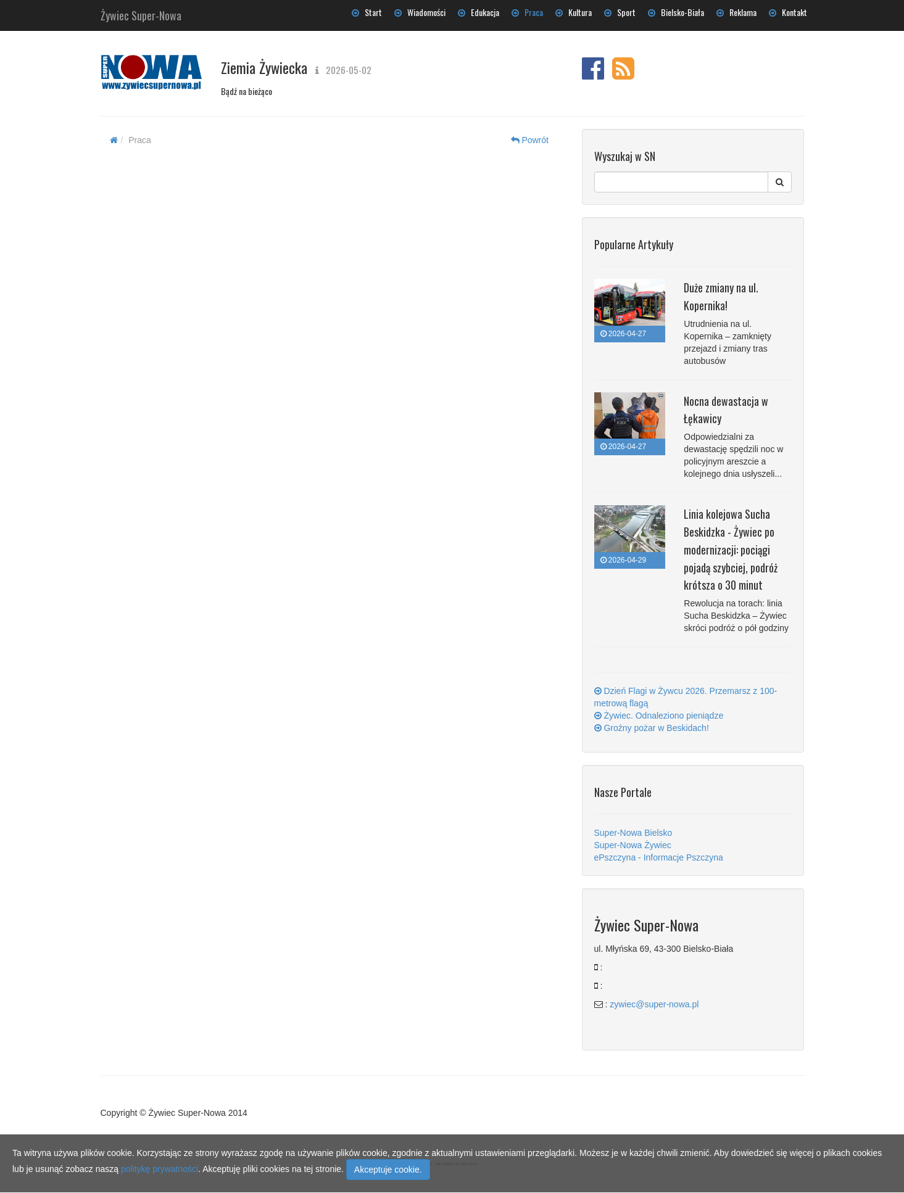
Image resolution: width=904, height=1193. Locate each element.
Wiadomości (420, 12)
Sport (620, 12)
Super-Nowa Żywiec (632, 845)
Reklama (736, 12)
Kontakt (788, 12)
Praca (527, 12)
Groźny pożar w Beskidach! (651, 728)
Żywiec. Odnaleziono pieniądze (659, 715)
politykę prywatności (159, 1169)
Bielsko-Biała (676, 12)
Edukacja (478, 12)
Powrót (530, 140)
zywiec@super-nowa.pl (654, 1004)
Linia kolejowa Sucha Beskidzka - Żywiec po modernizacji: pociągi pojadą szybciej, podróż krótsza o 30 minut (731, 549)
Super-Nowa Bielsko (633, 833)
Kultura (573, 12)
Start (367, 12)
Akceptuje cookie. (388, 1169)
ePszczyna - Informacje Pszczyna (658, 857)
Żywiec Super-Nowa (141, 13)
